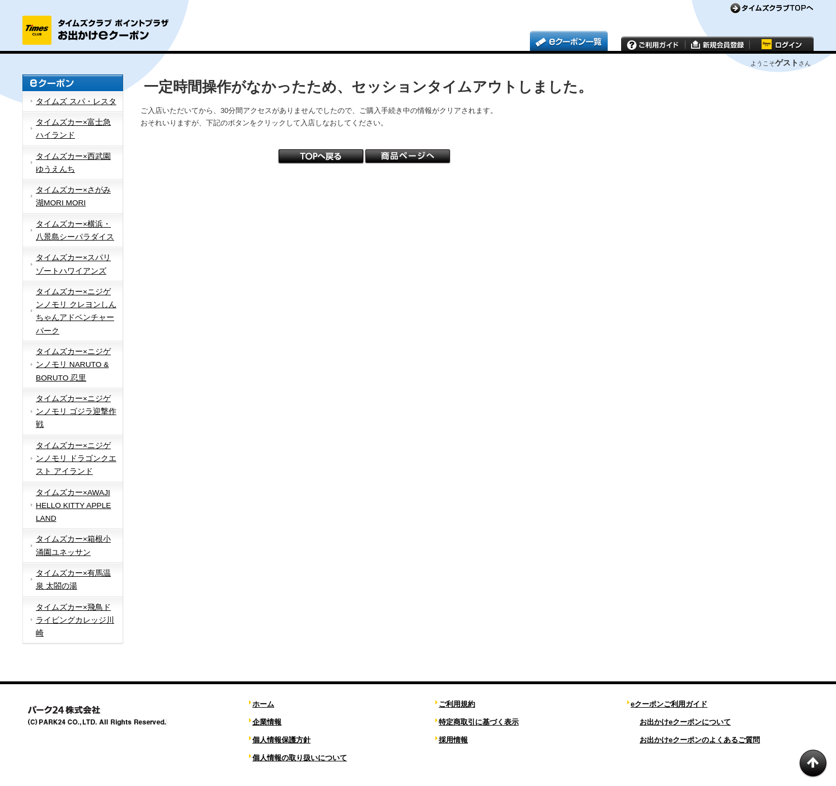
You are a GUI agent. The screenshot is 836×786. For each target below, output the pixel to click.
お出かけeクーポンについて (685, 722)
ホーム (263, 704)
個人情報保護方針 (281, 740)
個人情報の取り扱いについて (299, 758)
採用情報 (453, 740)
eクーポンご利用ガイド (669, 704)
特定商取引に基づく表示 (479, 722)
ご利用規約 (457, 704)
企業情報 (266, 722)
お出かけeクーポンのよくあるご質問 (700, 740)
